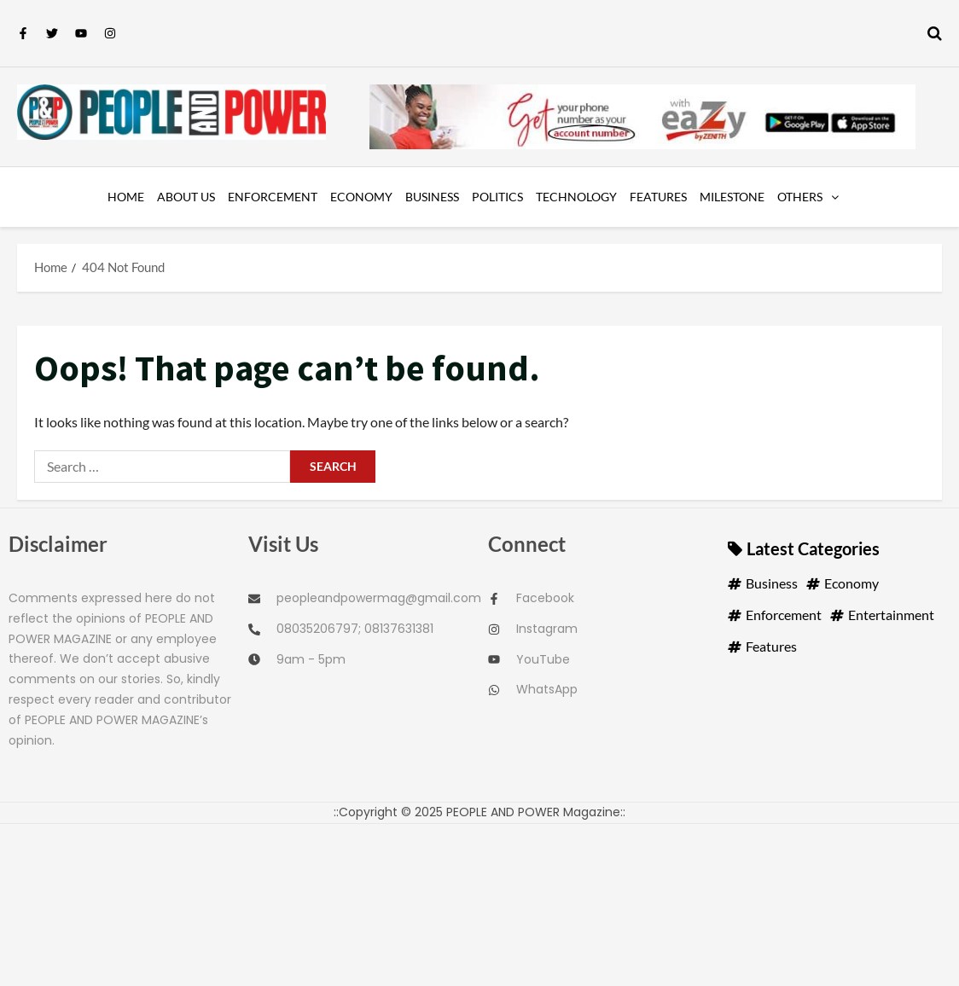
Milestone (732, 196)
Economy (361, 196)
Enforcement (272, 196)
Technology (576, 196)
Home (126, 196)
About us (186, 196)
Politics (497, 196)
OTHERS (799, 196)
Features (658, 196)
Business (432, 196)
